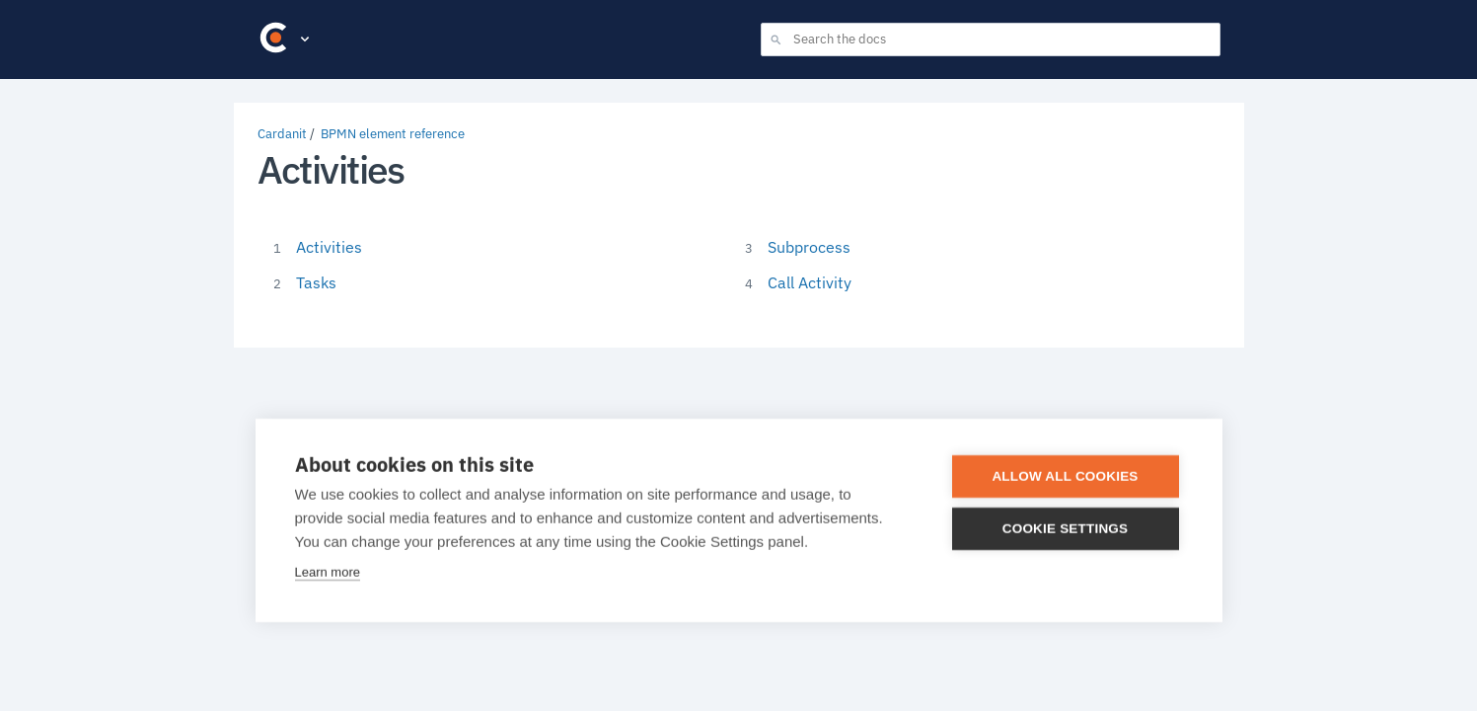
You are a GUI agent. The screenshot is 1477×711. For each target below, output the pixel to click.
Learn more (327, 572)
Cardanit (282, 133)
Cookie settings (1065, 528)
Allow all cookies (1065, 476)
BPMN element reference (393, 133)
